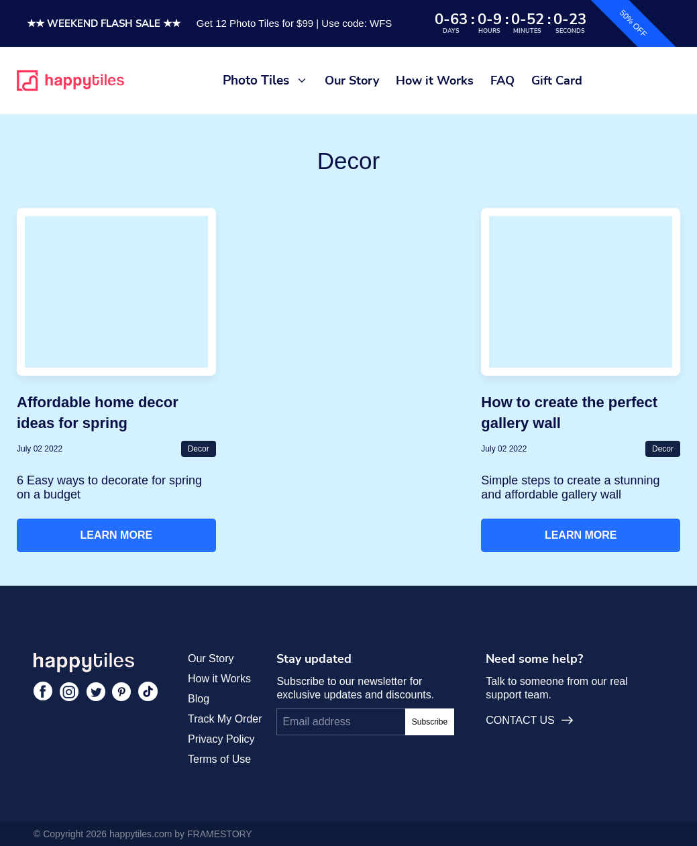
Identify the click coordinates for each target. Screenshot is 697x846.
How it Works (435, 80)
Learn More (117, 535)
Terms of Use (219, 759)
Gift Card (556, 80)
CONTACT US (529, 721)
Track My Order (225, 719)
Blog (198, 698)
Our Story (352, 80)
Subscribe (429, 722)
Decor (198, 449)
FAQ (502, 80)
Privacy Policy (221, 739)
